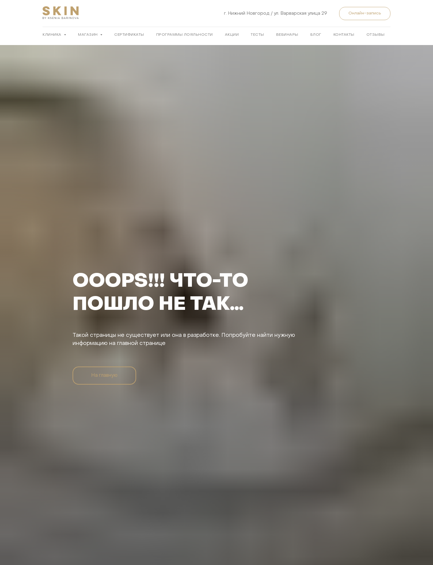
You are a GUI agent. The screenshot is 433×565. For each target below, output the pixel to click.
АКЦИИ (232, 35)
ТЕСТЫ (257, 35)
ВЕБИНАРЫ (287, 35)
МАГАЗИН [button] (88, 35)
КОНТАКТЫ (343, 35)
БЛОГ (315, 35)
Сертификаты (129, 35)
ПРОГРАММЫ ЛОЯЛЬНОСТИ (184, 35)
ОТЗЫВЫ (375, 35)
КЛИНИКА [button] (52, 35)
